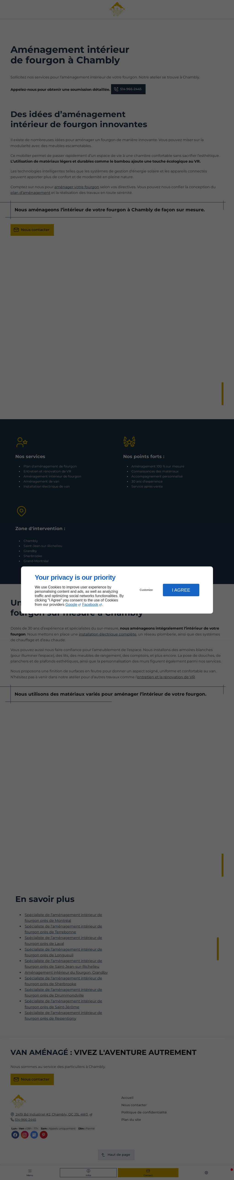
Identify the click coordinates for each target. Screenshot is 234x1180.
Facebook (90, 604)
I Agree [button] (181, 590)
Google (71, 604)
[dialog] (117, 590)
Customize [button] (146, 590)
